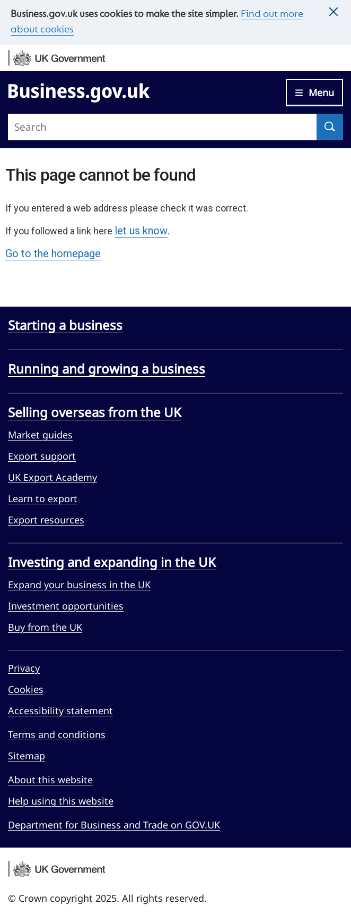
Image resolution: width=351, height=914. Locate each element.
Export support (42, 456)
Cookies (25, 689)
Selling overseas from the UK (94, 412)
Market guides (40, 434)
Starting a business (65, 325)
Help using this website (60, 800)
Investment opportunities (66, 605)
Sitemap (26, 755)
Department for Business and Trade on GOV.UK (114, 824)
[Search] (330, 127)
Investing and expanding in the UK (112, 562)
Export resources (46, 519)
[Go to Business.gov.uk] (79, 91)
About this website (50, 779)
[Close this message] (333, 12)
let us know (141, 230)
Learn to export (42, 498)
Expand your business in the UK (79, 584)
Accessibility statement (60, 710)
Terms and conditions (57, 734)
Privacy (24, 668)
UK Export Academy (52, 477)
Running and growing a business (106, 368)
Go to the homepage (53, 253)
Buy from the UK (45, 627)
